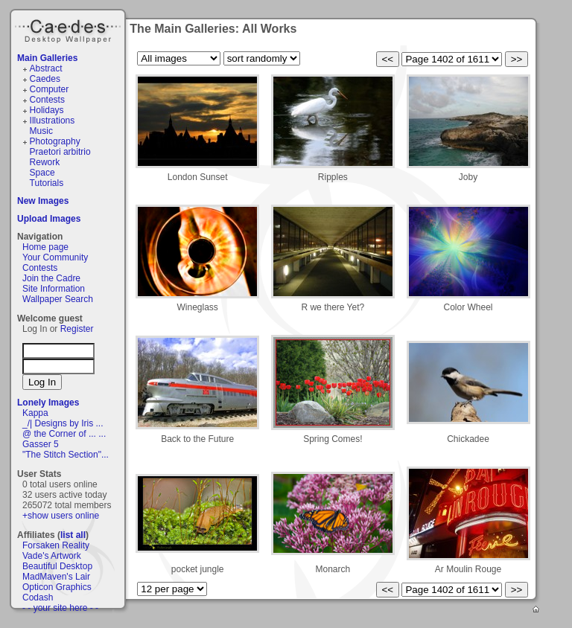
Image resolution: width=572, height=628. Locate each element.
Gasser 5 (40, 444)
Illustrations (52, 120)
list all (73, 535)
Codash (37, 597)
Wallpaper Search (57, 299)
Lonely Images (48, 402)
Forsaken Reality (55, 545)
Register (77, 329)
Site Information (53, 288)
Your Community (55, 257)
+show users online (60, 515)
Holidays (47, 110)
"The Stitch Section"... (65, 454)
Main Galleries (47, 58)
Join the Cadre (51, 278)
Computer (49, 89)
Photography (55, 141)
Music (41, 131)
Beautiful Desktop (57, 566)
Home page (45, 247)
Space (42, 172)
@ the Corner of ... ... (64, 434)
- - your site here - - (60, 608)
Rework (45, 162)
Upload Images (48, 219)
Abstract (46, 68)
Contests (47, 99)
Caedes (69, 29)
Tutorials (47, 183)
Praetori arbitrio (60, 152)
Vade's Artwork (51, 556)
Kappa (35, 413)
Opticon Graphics (57, 587)
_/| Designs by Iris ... (63, 423)
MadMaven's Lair (56, 576)
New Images (43, 201)
